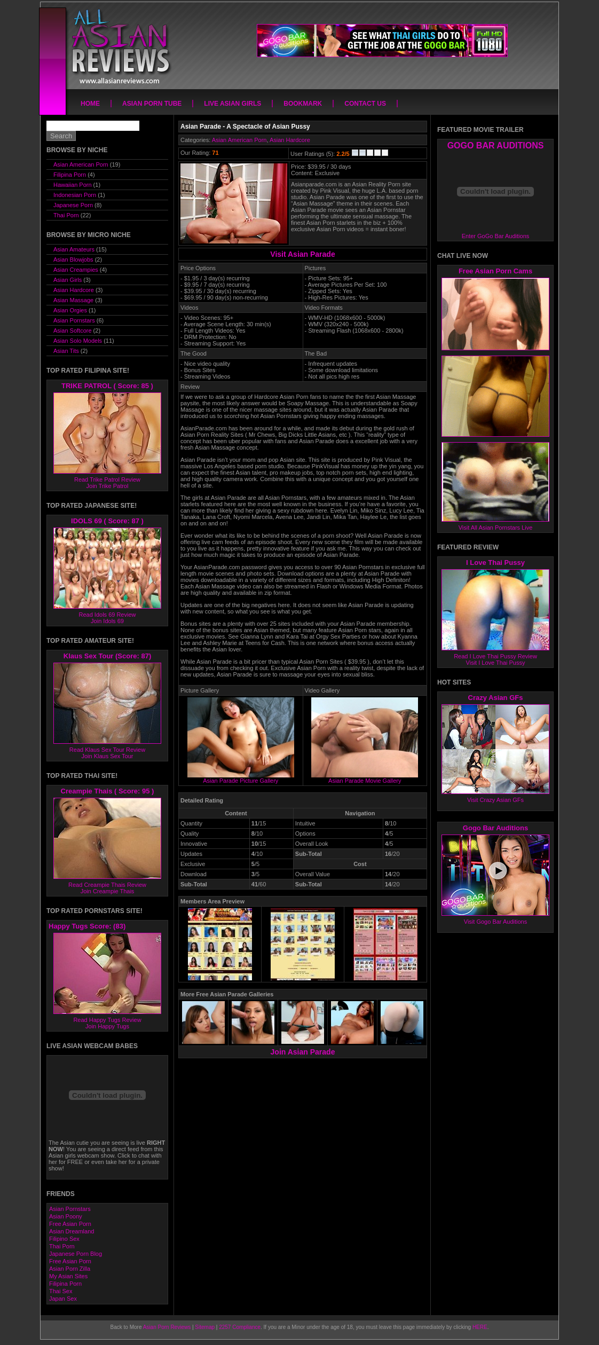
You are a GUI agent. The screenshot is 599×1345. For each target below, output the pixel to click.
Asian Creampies (75, 269)
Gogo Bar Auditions (495, 828)
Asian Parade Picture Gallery (240, 778)
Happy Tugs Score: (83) (87, 926)
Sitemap (205, 1327)
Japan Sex (63, 1298)
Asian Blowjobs (73, 259)
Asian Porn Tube (152, 103)
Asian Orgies (70, 310)
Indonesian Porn (74, 195)
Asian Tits (66, 351)
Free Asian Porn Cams (495, 271)
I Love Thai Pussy (495, 563)
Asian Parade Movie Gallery (364, 778)
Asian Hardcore (290, 140)
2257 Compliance (240, 1327)
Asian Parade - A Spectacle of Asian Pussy (245, 126)
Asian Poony (65, 1216)
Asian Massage (73, 300)
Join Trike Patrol (107, 486)
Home (90, 103)
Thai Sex (60, 1291)
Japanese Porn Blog (75, 1253)
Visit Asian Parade (302, 254)
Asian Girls (67, 280)
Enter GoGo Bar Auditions (496, 236)
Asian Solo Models (77, 340)
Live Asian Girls (232, 103)
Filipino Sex (64, 1239)
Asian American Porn (239, 140)
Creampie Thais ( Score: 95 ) (107, 791)
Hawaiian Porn (72, 185)
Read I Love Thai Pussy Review (495, 656)
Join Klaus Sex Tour (107, 756)
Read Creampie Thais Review (107, 885)
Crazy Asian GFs (495, 698)
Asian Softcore (72, 330)
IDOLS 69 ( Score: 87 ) (107, 521)
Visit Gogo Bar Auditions (495, 921)
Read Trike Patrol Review (107, 479)
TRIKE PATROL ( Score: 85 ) (107, 386)
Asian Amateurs (73, 249)
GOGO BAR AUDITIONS (495, 145)
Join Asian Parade (303, 1052)
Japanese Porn (73, 205)
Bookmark (302, 103)
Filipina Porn (69, 174)
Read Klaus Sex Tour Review (107, 749)
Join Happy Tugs (107, 1026)
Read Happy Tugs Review (107, 1020)
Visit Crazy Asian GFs (495, 800)
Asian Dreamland (71, 1231)
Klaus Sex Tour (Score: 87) (107, 656)
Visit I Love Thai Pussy (495, 662)
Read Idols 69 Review (107, 614)
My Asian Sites (68, 1276)
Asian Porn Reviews (167, 1327)
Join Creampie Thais (108, 891)
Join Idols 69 (107, 621)
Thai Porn (66, 215)
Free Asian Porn (70, 1224)
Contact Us (365, 103)
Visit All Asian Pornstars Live (496, 527)
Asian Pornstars (74, 320)
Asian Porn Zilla (69, 1268)
